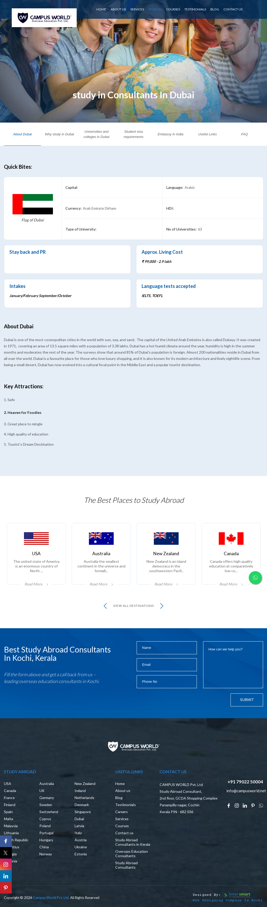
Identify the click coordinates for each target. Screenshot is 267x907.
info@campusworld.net (246, 790)
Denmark (82, 804)
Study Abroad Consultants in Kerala (132, 842)
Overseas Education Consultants (131, 853)
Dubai (79, 819)
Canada (10, 790)
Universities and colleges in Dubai (96, 134)
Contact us (124, 833)
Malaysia (11, 826)
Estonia (81, 854)
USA (7, 783)
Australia (46, 783)
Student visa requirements (133, 134)
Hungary (46, 840)
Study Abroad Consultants (126, 865)
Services (122, 819)
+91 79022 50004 (245, 781)
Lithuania (11, 833)
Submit (247, 700)
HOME (101, 9)
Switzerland (48, 811)
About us (122, 790)
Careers (121, 811)
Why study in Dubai (59, 134)
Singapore (83, 811)
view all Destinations (133, 606)
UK (42, 790)
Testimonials (195, 9)
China (44, 847)
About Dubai (22, 134)
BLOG (214, 9)
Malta (8, 819)
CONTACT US (232, 9)
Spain (8, 811)
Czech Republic (16, 840)
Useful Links (207, 134)
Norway (45, 854)
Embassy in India (171, 134)
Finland (9, 804)
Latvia (79, 826)
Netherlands (85, 797)
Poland (45, 826)
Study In (155, 9)
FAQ (244, 134)
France (9, 797)
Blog (119, 797)
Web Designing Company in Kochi (228, 901)
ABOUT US (118, 9)
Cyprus (45, 819)
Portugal (46, 833)
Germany (46, 797)
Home (120, 783)
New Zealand (85, 783)
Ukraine (81, 847)
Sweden (46, 804)
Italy (78, 833)
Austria (81, 840)
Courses (173, 9)
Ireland (80, 790)
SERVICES (137, 9)
